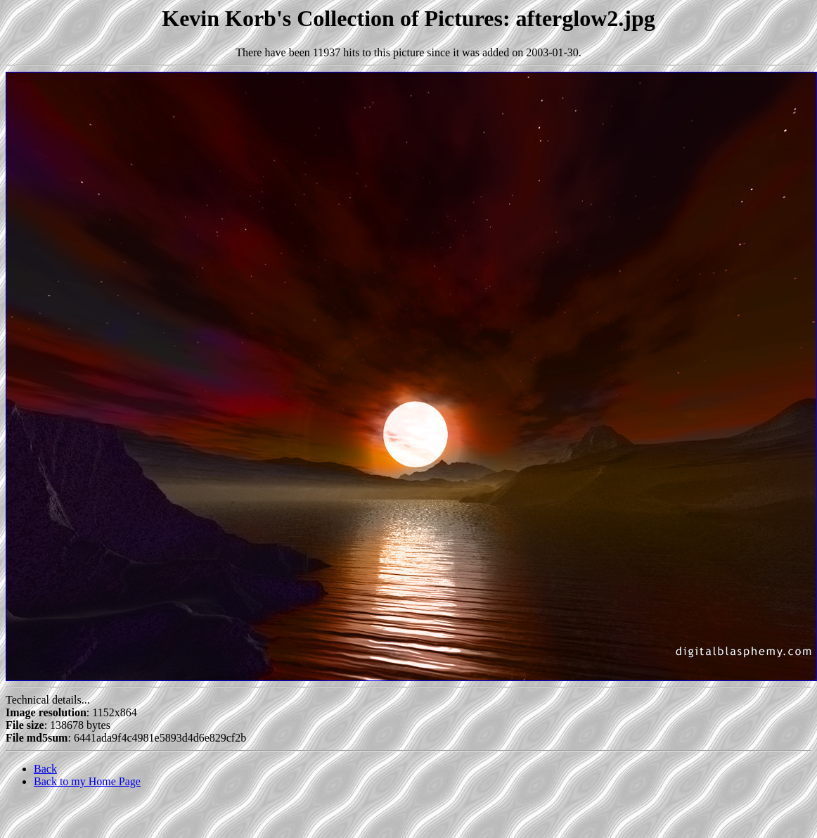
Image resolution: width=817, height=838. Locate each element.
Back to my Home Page (87, 781)
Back (45, 769)
